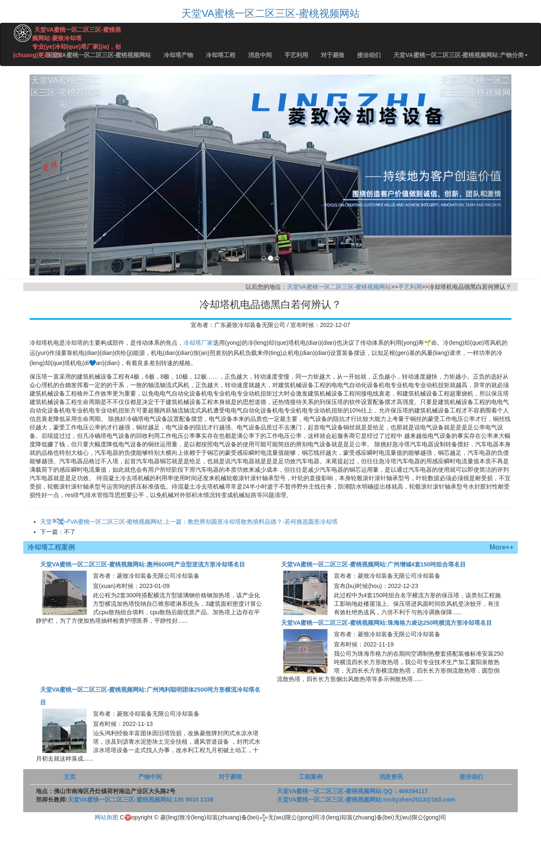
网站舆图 (106, 817)
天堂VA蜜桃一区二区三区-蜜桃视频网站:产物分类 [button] (460, 55)
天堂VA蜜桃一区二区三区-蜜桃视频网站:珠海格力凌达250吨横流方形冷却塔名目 (386, 622)
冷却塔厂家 (198, 342)
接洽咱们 (369, 55)
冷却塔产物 (178, 55)
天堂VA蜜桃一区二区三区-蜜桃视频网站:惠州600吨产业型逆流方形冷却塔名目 (142, 564)
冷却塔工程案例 (51, 547)
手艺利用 (296, 55)
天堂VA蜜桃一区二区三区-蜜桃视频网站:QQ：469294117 (352, 791)
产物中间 (150, 776)
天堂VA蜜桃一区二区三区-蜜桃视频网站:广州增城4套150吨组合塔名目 (373, 564)
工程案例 (310, 776)
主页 (70, 776)
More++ (501, 547)
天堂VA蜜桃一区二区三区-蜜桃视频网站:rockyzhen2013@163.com (366, 799)
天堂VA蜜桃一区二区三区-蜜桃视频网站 (270, 13)
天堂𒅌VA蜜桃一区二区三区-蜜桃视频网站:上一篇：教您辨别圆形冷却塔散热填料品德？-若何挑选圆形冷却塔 (189, 521)
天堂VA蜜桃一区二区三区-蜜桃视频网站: (65, 130)
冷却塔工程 (220, 55)
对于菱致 (332, 55)
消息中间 (260, 55)
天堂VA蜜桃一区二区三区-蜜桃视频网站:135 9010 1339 (140, 799)
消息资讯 (391, 776)
